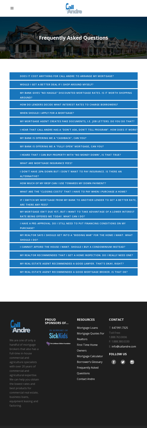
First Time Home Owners (87, 347)
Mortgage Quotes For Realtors (90, 336)
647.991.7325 (120, 328)
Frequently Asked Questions (87, 370)
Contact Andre (86, 379)
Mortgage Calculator (90, 356)
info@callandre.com (124, 346)
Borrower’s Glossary (89, 362)
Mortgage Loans (87, 328)
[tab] (74, 76)
